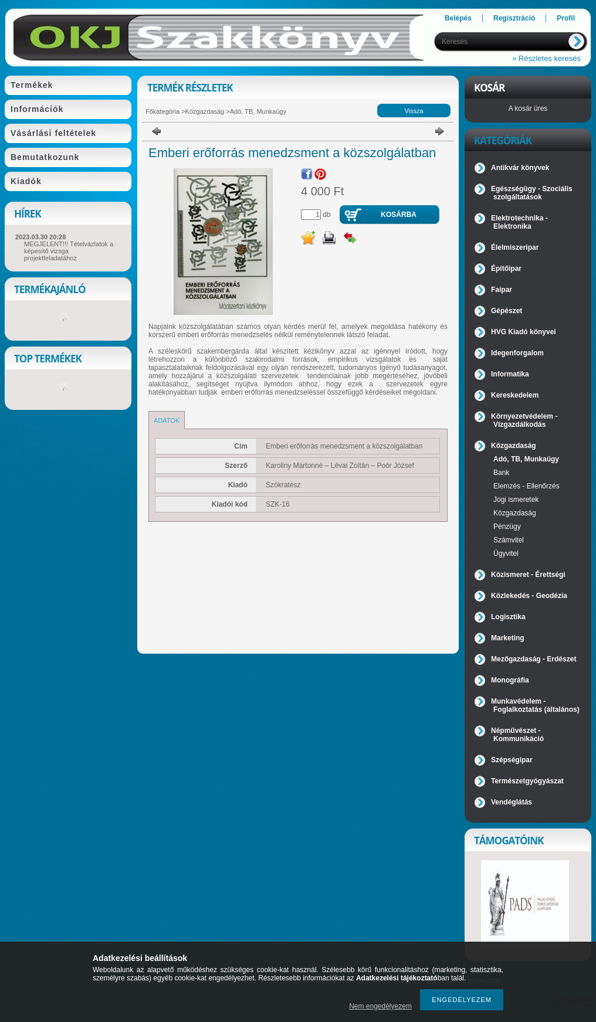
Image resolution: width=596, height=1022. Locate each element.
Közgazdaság (205, 111)
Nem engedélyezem (380, 1006)
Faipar (501, 290)
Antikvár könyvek (520, 168)
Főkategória (162, 111)
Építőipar (506, 268)
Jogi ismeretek (516, 499)
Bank (501, 472)
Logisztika (508, 617)
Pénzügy (507, 526)
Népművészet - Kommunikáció (517, 734)
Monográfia (510, 680)
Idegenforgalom (517, 353)
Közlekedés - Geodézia (529, 596)
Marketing (507, 638)
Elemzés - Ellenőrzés (526, 486)
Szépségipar (512, 760)
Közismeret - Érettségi (528, 575)
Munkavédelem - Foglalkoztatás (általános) (535, 705)
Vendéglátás (511, 802)
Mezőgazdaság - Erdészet (533, 659)
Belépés (458, 18)
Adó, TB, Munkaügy (258, 111)
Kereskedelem (515, 395)
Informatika (510, 374)
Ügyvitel (506, 553)
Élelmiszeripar (515, 247)
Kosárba (398, 214)
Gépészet (506, 311)
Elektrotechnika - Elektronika (519, 222)
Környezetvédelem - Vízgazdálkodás (524, 420)
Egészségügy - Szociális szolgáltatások (532, 193)
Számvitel (508, 540)
